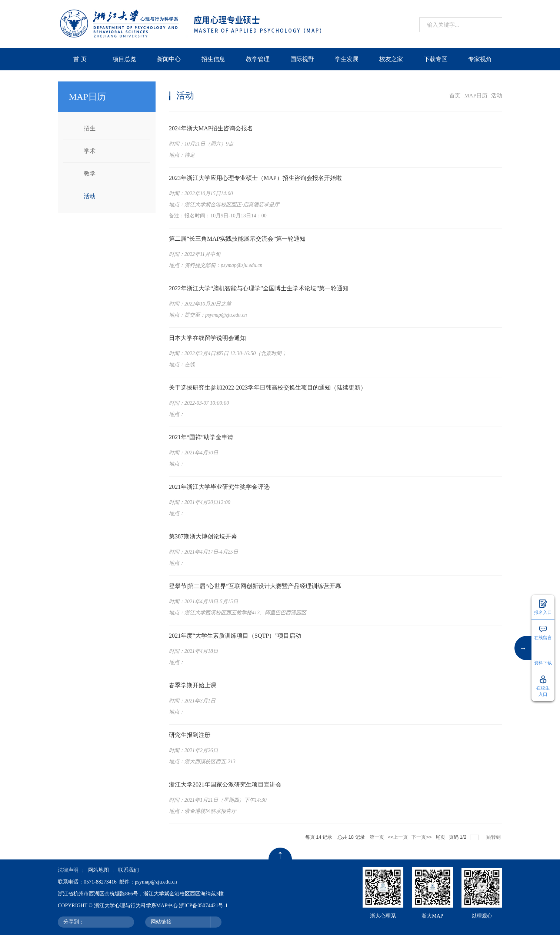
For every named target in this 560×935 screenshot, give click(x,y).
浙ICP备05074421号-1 (203, 905)
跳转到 (494, 837)
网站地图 (98, 870)
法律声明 (68, 870)
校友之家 (391, 59)
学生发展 (347, 59)
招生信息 (213, 59)
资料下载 (543, 662)
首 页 (80, 59)
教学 (90, 173)
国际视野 (302, 59)
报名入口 (543, 612)
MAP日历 (475, 95)
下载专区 (435, 59)
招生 (90, 128)
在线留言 (543, 637)
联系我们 (128, 870)
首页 (454, 95)
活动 (90, 196)
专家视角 (480, 59)
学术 (90, 151)
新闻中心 (169, 59)
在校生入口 (543, 691)
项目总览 (124, 59)
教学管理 (258, 59)
